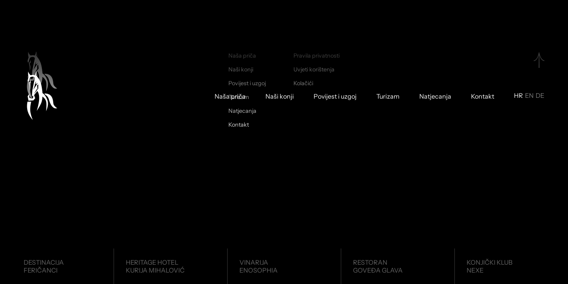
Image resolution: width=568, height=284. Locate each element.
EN (529, 95)
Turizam (388, 96)
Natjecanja (435, 96)
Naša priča (230, 96)
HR (518, 95)
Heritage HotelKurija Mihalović (155, 266)
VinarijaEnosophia (258, 266)
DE (540, 95)
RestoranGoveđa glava (378, 266)
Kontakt (482, 96)
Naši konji (279, 96)
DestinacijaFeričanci (44, 266)
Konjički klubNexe (489, 266)
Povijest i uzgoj (335, 96)
